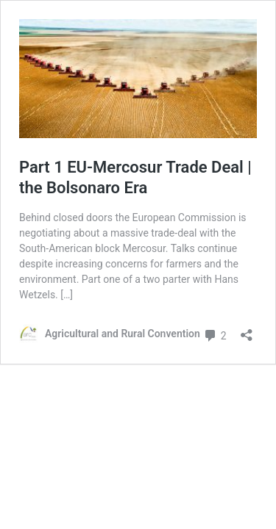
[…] (66, 295)
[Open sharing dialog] (246, 330)
